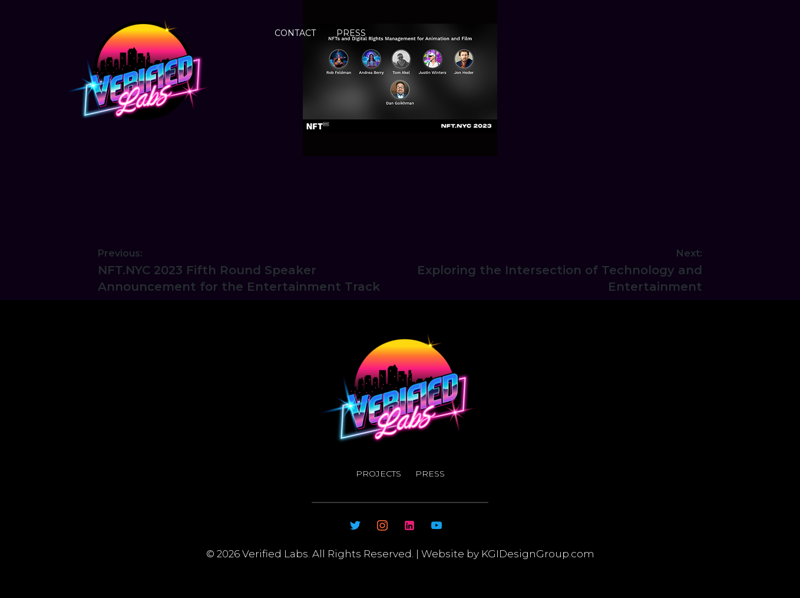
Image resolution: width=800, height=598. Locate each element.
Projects (378, 473)
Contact (295, 33)
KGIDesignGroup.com (536, 554)
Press (351, 33)
